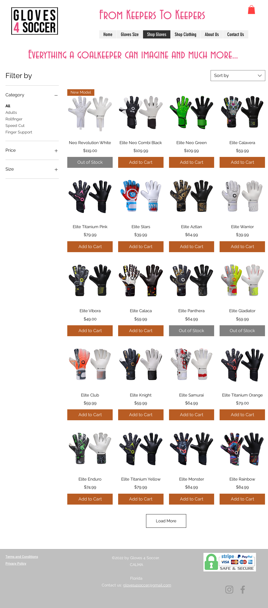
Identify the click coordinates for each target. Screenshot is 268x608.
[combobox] (238, 75)
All (7, 105)
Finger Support (18, 131)
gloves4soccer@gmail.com (147, 585)
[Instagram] (229, 589)
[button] (251, 9)
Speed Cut (15, 125)
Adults (11, 112)
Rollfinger (13, 118)
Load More (166, 524)
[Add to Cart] (141, 162)
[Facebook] (242, 589)
